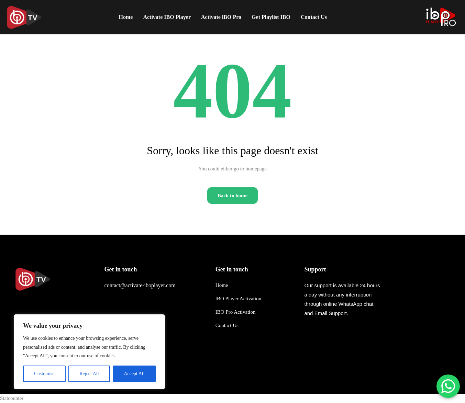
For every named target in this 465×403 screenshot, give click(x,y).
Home (126, 17)
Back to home (233, 195)
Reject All (89, 373)
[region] (89, 351)
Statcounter (11, 398)
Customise (44, 373)
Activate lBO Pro (221, 17)
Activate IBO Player (167, 17)
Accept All (134, 373)
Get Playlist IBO (271, 17)
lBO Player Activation (238, 298)
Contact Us (227, 325)
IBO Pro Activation (235, 312)
